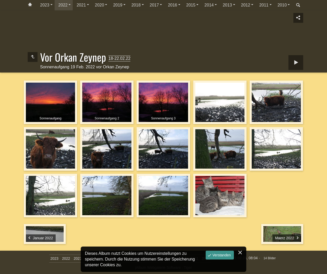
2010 (282, 5)
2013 (227, 5)
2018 (136, 5)
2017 (154, 5)
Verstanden (221, 255)
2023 (44, 5)
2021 (81, 5)
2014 (209, 5)
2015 (191, 5)
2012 (245, 5)
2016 (172, 5)
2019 (117, 5)
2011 (264, 5)
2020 (99, 5)
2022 (63, 5)
